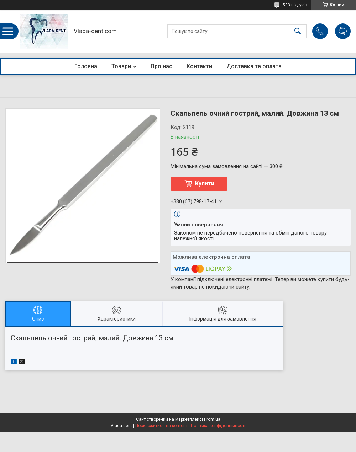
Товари (121, 66)
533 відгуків (295, 4)
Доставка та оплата (254, 66)
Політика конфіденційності (218, 425)
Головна (85, 66)
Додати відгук (343, 31)
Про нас (161, 66)
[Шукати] (297, 31)
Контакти (199, 66)
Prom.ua (212, 419)
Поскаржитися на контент (161, 425)
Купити (204, 183)
